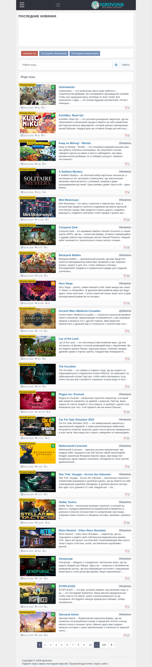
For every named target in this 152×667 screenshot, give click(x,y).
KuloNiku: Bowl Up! (71, 115)
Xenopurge (66, 558)
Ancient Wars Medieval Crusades (80, 311)
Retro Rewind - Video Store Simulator (82, 530)
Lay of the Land (68, 338)
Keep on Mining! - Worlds (75, 143)
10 (90, 644)
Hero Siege (66, 283)
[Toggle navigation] (58, 5)
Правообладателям (80, 663)
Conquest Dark (68, 227)
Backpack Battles (70, 255)
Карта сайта (101, 663)
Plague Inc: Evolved (71, 394)
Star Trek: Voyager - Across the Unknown (85, 474)
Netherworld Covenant (73, 446)
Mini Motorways (69, 200)
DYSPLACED (67, 586)
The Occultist (67, 366)
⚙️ (116, 64)
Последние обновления (54, 53)
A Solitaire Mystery (71, 171)
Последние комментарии (84, 53)
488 (104, 644)
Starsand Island (69, 614)
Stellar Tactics (68, 502)
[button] (127, 108)
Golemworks (67, 87)
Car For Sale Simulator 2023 (76, 419)
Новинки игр (29, 53)
